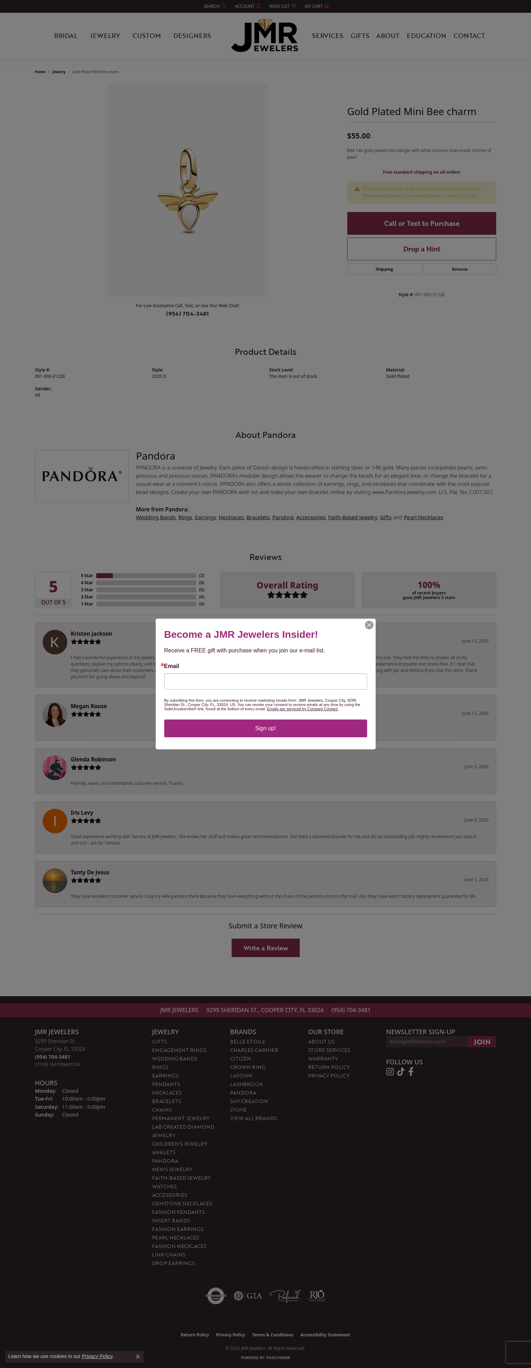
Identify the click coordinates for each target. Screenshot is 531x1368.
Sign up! (265, 728)
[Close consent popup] (138, 1357)
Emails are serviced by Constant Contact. (302, 709)
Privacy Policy (97, 1356)
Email (171, 666)
